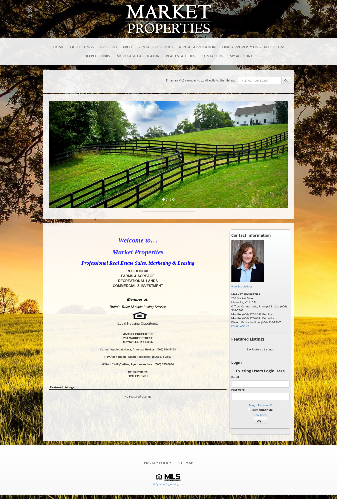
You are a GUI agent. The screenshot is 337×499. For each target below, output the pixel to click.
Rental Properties (155, 47)
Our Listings (82, 47)
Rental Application (197, 47)
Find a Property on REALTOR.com (253, 47)
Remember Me (260, 410)
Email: (235, 377)
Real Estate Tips (180, 56)
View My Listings (242, 286)
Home (58, 47)
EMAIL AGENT (240, 326)
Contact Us (212, 56)
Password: (238, 390)
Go (286, 80)
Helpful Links (97, 56)
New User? (260, 415)
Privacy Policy (157, 463)
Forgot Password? (260, 405)
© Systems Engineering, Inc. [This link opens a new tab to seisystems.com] (168, 484)
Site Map (185, 463)
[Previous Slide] (67, 154)
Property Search (116, 47)
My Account (241, 56)
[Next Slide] (270, 154)
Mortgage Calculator (137, 56)
